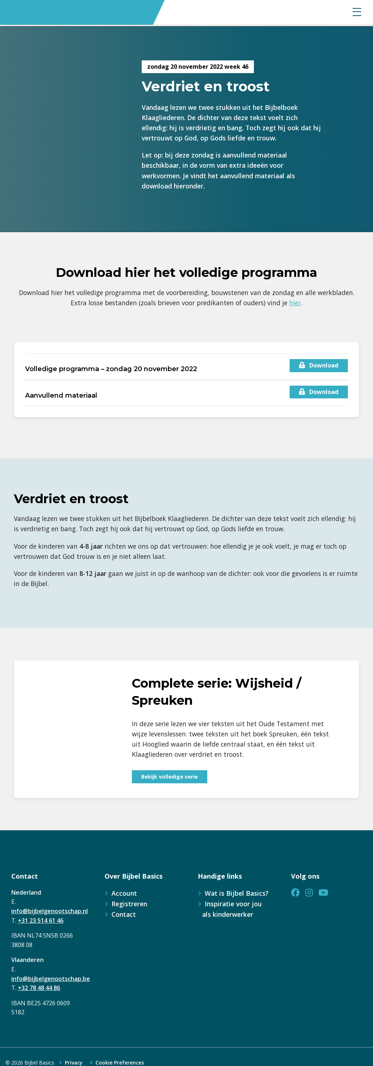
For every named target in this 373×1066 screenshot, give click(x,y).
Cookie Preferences (119, 1062)
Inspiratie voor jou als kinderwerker (232, 909)
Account (124, 893)
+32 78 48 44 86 (39, 988)
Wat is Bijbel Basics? (236, 893)
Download (318, 365)
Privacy (74, 1062)
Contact (123, 914)
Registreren (129, 903)
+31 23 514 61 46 (40, 920)
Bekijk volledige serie (169, 776)
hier (295, 302)
